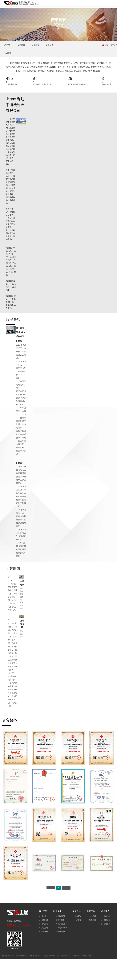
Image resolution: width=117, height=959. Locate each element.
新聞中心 (91, 911)
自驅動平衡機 (60, 932)
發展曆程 (44, 924)
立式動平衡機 (60, 916)
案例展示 (76, 911)
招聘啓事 (107, 924)
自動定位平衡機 (61, 928)
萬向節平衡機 (60, 924)
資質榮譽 (44, 928)
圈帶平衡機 (60, 920)
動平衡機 (57, 911)
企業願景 (44, 920)
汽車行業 (78, 920)
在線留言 (107, 920)
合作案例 (44, 932)
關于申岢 (43, 911)
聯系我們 (105, 911)
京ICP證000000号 (63, 956)
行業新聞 (92, 920)
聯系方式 (107, 916)
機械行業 (78, 916)
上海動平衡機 (86, 956)
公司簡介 (44, 916)
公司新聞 (92, 916)
